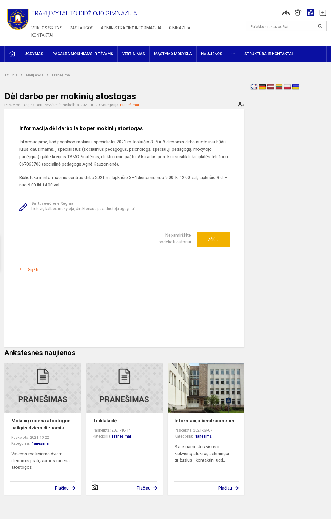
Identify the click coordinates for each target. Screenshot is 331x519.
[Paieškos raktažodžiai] (286, 26)
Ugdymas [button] (33, 53)
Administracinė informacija (131, 28)
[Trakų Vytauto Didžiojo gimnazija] (17, 19)
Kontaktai (42, 35)
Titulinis (11, 75)
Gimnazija (180, 28)
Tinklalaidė (105, 421)
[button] (286, 12)
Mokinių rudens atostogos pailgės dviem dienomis (40, 424)
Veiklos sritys (46, 28)
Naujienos (35, 75)
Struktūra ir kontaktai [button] (268, 53)
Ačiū (213, 239)
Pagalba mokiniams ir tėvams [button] (82, 53)
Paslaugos (82, 28)
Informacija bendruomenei (204, 421)
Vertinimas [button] (133, 53)
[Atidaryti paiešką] (320, 26)
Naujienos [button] (211, 53)
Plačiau (62, 488)
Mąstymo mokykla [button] (173, 53)
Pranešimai (61, 75)
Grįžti (33, 269)
